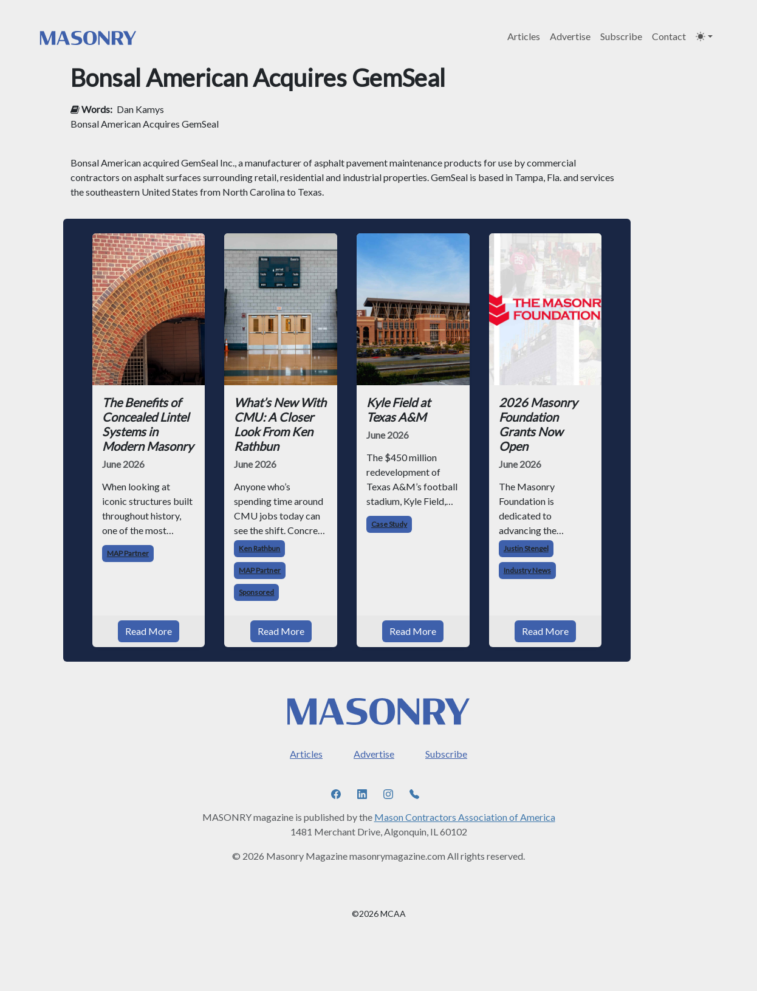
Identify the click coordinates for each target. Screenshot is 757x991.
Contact (669, 36)
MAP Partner (128, 553)
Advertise (570, 36)
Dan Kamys (140, 109)
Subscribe (621, 36)
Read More (148, 631)
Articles (523, 36)
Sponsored (256, 592)
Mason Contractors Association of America (464, 817)
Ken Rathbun (259, 548)
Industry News (527, 570)
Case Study (389, 524)
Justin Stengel (526, 548)
